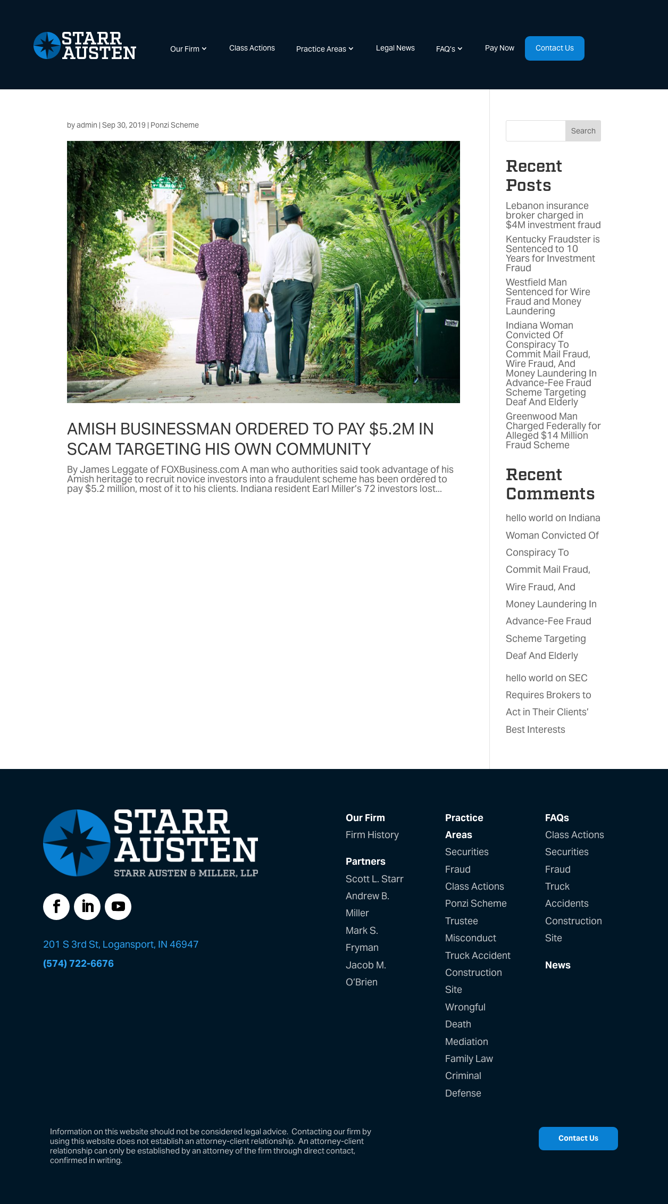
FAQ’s (445, 49)
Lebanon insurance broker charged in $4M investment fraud (553, 215)
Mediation (466, 1041)
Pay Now (499, 48)
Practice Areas (321, 49)
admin (87, 125)
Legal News (395, 48)
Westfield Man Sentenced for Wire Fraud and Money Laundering (548, 296)
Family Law (469, 1058)
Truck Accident (478, 955)
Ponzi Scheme (175, 125)
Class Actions (252, 48)
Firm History (372, 835)
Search (583, 131)
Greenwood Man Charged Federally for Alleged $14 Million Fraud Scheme (553, 430)
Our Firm (184, 49)
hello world (529, 518)
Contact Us (555, 48)
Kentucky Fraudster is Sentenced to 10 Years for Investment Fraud (553, 253)
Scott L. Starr (375, 879)
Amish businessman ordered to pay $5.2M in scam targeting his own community (250, 439)
